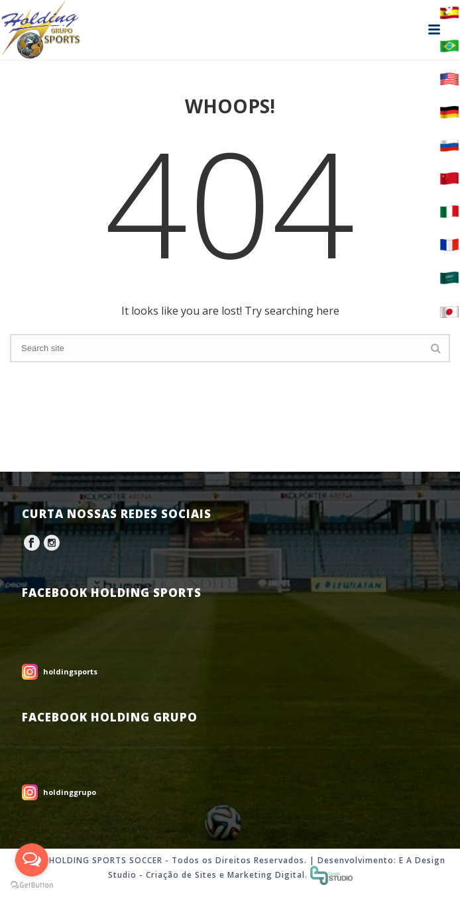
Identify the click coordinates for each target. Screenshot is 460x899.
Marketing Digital (266, 874)
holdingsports (70, 671)
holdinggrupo (69, 792)
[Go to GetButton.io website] (32, 885)
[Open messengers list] (31, 859)
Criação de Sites (181, 874)
